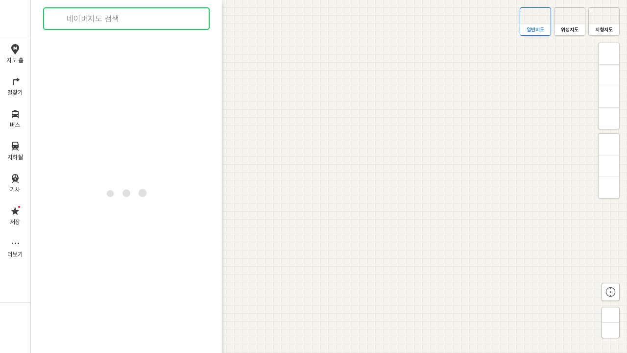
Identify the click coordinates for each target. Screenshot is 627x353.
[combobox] (127, 18)
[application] (329, 176)
